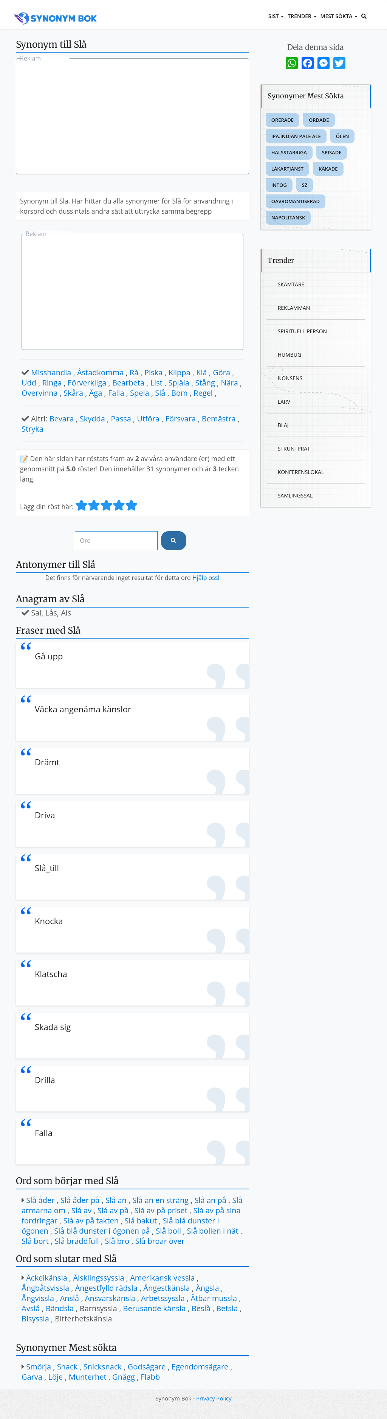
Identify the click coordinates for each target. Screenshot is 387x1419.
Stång (205, 383)
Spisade (332, 152)
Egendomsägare (200, 1366)
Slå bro (117, 1241)
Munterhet (88, 1377)
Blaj (283, 425)
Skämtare (291, 284)
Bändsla (60, 1308)
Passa (121, 418)
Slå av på (113, 1210)
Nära (229, 383)
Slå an (116, 1200)
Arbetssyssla (163, 1298)
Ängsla (207, 1288)
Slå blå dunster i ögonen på (102, 1231)
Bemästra (219, 418)
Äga (95, 393)
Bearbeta (128, 383)
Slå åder (40, 1200)
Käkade (328, 168)
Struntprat (294, 448)
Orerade (282, 120)
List (156, 383)
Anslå (69, 1298)
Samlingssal (295, 495)
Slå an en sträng (160, 1200)
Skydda (92, 418)
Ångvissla (38, 1298)
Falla (116, 393)
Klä (201, 372)
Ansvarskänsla (110, 1298)
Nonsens (290, 378)
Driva (45, 815)
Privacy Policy (214, 1398)
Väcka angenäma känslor (83, 709)
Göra (221, 372)
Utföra (148, 418)
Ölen (342, 136)
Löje (55, 1377)
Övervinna (40, 393)
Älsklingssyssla (98, 1278)
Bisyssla (35, 1318)
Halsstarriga (289, 152)
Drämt (47, 762)
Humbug (290, 354)
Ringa (52, 383)
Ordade (319, 120)
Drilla (45, 1079)
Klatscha (51, 973)
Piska (153, 372)
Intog (279, 185)
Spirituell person (302, 331)
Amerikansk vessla (162, 1278)
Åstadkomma (100, 372)
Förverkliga (87, 383)
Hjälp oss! (206, 578)
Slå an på (210, 1200)
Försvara (181, 418)
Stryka (32, 429)
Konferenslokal (301, 472)
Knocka (49, 920)
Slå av (81, 1210)
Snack (67, 1366)
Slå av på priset (160, 1210)
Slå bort (35, 1241)
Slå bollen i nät (212, 1231)
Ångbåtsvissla (45, 1288)
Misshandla (51, 372)
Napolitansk (288, 217)
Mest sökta (339, 16)
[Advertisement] (132, 117)
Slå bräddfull (76, 1241)
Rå (134, 372)
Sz (305, 185)
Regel (203, 393)
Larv (284, 401)
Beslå (201, 1308)
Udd (29, 383)
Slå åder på (80, 1200)
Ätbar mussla (214, 1298)
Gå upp (49, 656)
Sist (276, 16)
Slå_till (47, 867)
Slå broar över (160, 1241)
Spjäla (178, 383)
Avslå (31, 1308)
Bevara (62, 418)
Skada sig (53, 1026)
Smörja (38, 1366)
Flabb (150, 1377)
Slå (160, 393)
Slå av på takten (91, 1220)
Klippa (179, 372)
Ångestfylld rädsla (106, 1288)
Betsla (227, 1308)
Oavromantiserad (295, 201)
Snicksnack (103, 1366)
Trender (302, 16)
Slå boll (168, 1231)
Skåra (73, 393)
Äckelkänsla (46, 1278)
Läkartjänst (287, 168)
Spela (139, 393)
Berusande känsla (154, 1308)
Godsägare (147, 1366)
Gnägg (123, 1377)
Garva (32, 1377)
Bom (179, 393)
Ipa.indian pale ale (296, 136)
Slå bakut (141, 1220)
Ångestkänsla (166, 1288)
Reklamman (294, 307)
